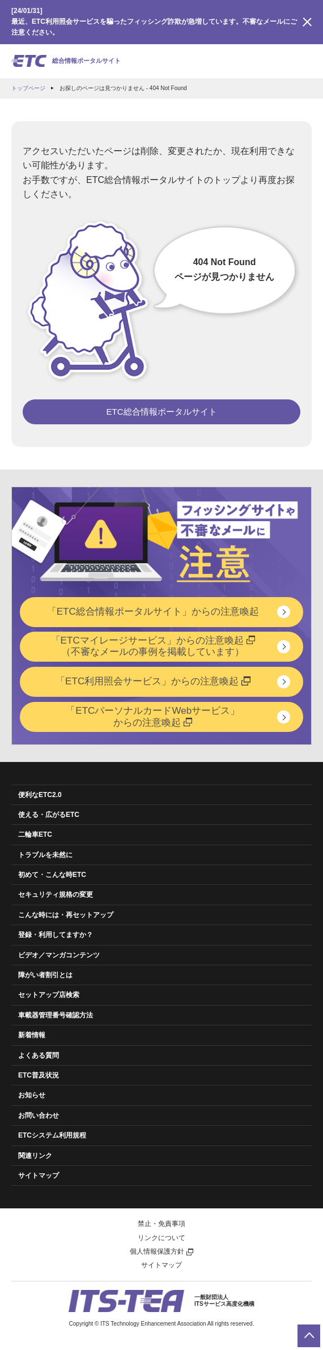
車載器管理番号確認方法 (55, 1015)
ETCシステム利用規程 (52, 1135)
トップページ (28, 88)
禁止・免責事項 (161, 1224)
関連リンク (35, 1156)
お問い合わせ (38, 1115)
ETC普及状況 (38, 1075)
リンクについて (161, 1238)
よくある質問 (38, 1055)
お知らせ (31, 1095)
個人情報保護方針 (161, 1251)
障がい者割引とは (45, 975)
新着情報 (31, 1035)
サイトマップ (38, 1175)
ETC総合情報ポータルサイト (162, 411)
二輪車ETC (35, 834)
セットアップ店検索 (48, 995)
